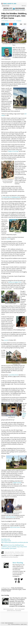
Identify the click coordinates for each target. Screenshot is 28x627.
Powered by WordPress (15, 624)
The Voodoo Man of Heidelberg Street (11, 197)
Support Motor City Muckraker (14, 610)
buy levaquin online (6, 540)
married (6, 340)
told (25, 113)
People (3, 115)
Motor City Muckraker (9, 623)
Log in (9, 624)
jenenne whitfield (12, 546)
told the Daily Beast (10, 517)
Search (24, 5)
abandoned (6, 545)
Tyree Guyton (13, 548)
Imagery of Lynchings (13, 151)
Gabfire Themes (24, 624)
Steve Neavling (5, 20)
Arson (10, 545)
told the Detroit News (24, 415)
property (7, 548)
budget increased (17, 482)
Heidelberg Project (19, 545)
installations (4, 546)
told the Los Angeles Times (14, 282)
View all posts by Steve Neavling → (10, 557)
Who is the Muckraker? (8, 609)
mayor (18, 546)
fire (13, 545)
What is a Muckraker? (20, 609)
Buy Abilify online (5, 539)
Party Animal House (15, 527)
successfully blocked (13, 375)
